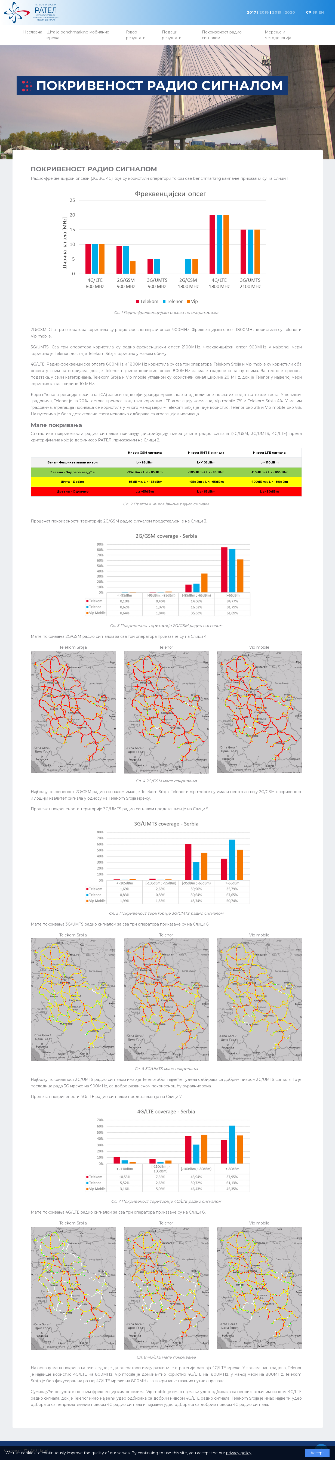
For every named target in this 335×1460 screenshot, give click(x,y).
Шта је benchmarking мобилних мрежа (78, 35)
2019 (276, 12)
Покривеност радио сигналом (222, 35)
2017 (251, 12)
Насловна (32, 32)
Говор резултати (136, 35)
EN (321, 12)
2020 (290, 12)
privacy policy (238, 1452)
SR (315, 12)
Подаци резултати (172, 35)
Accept (317, 1452)
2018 (264, 12)
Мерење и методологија (278, 35)
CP (308, 12)
